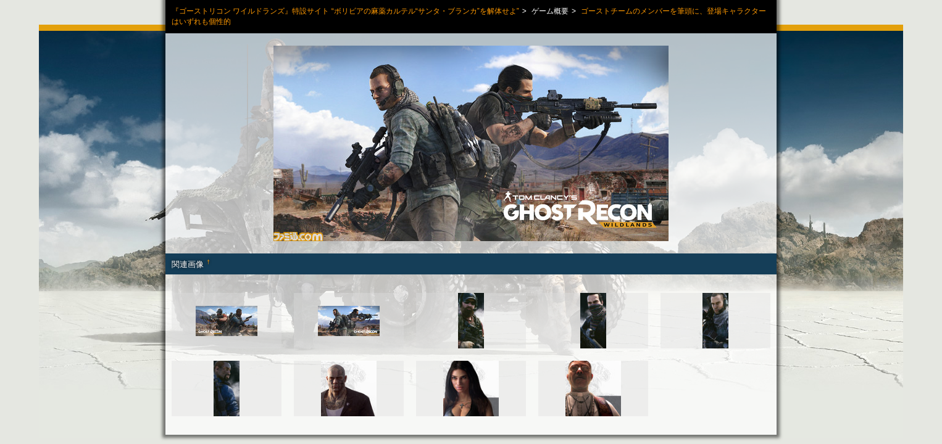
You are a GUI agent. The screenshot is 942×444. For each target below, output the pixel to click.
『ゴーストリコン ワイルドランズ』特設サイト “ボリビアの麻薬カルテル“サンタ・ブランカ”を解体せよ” (345, 11)
